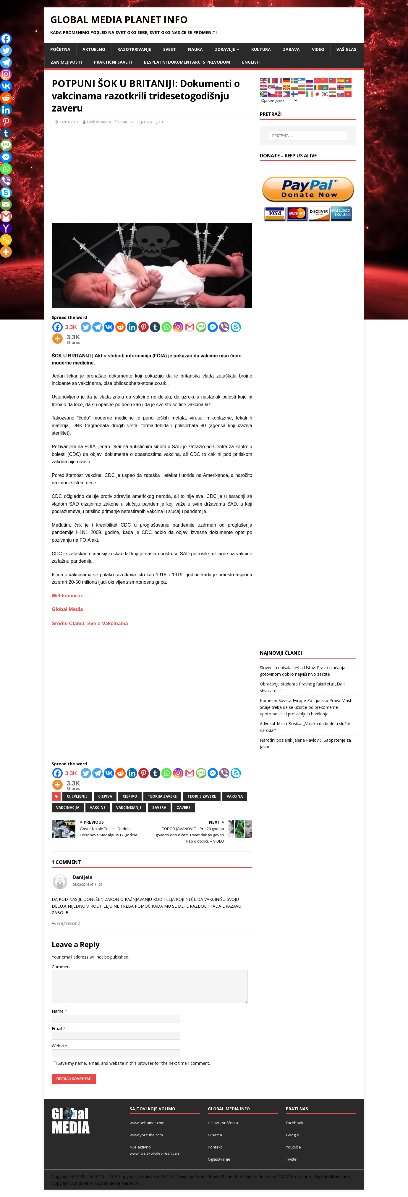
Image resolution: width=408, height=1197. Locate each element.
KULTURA (261, 49)
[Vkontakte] (109, 327)
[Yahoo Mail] (6, 228)
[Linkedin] (132, 327)
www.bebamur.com (147, 1122)
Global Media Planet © (116, 1183)
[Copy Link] (6, 240)
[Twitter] (86, 327)
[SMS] (201, 327)
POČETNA (60, 49)
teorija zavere (162, 796)
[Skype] (236, 327)
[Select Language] (279, 100)
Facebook (294, 1122)
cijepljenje (77, 796)
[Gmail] (189, 327)
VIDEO (318, 49)
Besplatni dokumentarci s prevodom (187, 62)
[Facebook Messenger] (213, 327)
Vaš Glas (346, 49)
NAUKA (195, 49)
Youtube (293, 1147)
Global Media (99, 122)
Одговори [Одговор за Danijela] (68, 923)
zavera (159, 807)
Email (57, 1028)
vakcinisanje (129, 807)
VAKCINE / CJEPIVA (136, 122)
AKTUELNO (93, 49)
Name (58, 1011)
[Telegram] (97, 327)
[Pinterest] (143, 327)
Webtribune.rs (67, 595)
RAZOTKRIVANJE (134, 49)
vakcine (98, 807)
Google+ (293, 1135)
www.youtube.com (146, 1135)
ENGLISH (251, 62)
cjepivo (130, 796)
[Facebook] (66, 327)
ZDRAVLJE (225, 49)
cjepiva (105, 796)
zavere (183, 807)
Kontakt (215, 1147)
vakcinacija (67, 807)
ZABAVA (291, 49)
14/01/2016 (69, 122)
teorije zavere (201, 796)
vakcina (235, 796)
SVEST (169, 49)
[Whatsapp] (166, 327)
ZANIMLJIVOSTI (66, 62)
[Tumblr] (155, 327)
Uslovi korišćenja (223, 1122)
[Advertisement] (152, 174)
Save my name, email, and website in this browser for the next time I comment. (134, 1063)
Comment (61, 966)
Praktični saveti (113, 62)
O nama (215, 1135)
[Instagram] (178, 327)
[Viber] (224, 327)
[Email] (6, 204)
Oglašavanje (219, 1159)
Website (59, 1045)
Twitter (292, 1159)
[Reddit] (120, 327)
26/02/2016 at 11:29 (87, 885)
